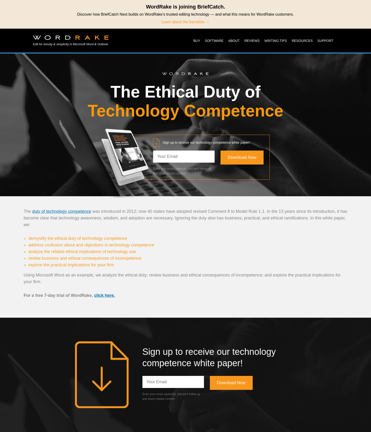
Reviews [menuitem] (252, 41)
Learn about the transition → (185, 22)
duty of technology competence (61, 211)
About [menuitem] (234, 41)
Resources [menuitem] (302, 41)
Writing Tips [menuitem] (275, 41)
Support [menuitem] (325, 41)
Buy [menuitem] (196, 41)
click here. (104, 295)
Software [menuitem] (214, 41)
